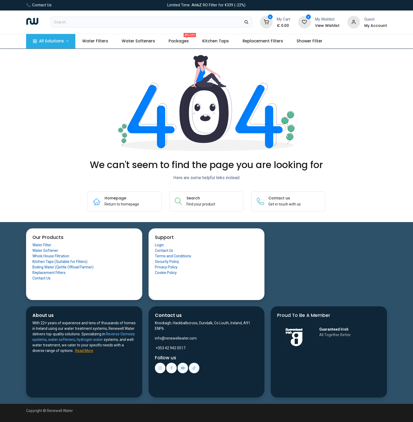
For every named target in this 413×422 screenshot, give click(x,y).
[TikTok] (194, 368)
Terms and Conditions (173, 256)
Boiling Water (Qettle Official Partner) (63, 267)
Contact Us (41, 278)
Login (159, 245)
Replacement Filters (49, 273)
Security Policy (167, 261)
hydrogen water (90, 339)
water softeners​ (61, 339)
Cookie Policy (166, 273)
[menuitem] (50, 41)
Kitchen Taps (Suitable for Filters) (59, 261)
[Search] (246, 22)
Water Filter (41, 245)
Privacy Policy (166, 267)
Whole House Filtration (50, 256)
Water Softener (45, 250)
